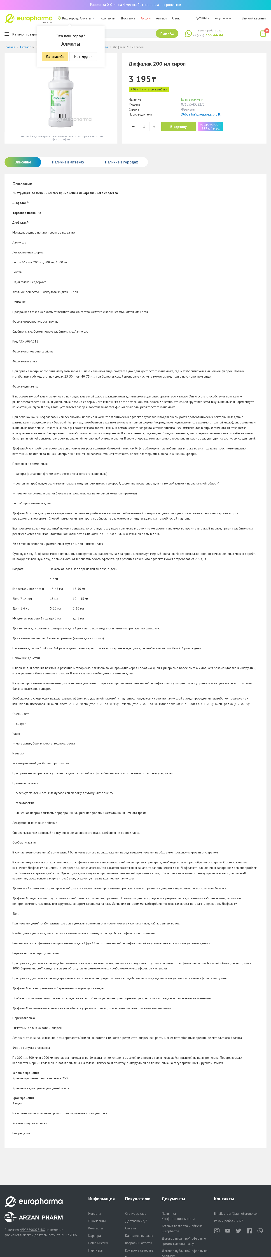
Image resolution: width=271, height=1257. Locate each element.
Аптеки (161, 18)
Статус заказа (222, 18)
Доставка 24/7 (136, 1221)
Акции (146, 18)
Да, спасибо (55, 56)
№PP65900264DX (32, 1230)
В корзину (178, 126)
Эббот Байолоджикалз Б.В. (201, 114)
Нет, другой (83, 56)
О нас (176, 18)
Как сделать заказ (139, 1235)
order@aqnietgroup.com (241, 1213)
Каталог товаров (22, 34)
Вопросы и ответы (138, 1243)
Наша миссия (98, 1243)
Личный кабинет (254, 18)
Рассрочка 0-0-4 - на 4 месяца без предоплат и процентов (135, 4)
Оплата (130, 1228)
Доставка (128, 18)
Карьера (94, 1235)
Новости (94, 1213)
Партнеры (95, 1250)
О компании (97, 1221)
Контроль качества (139, 1250)
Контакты (108, 18)
